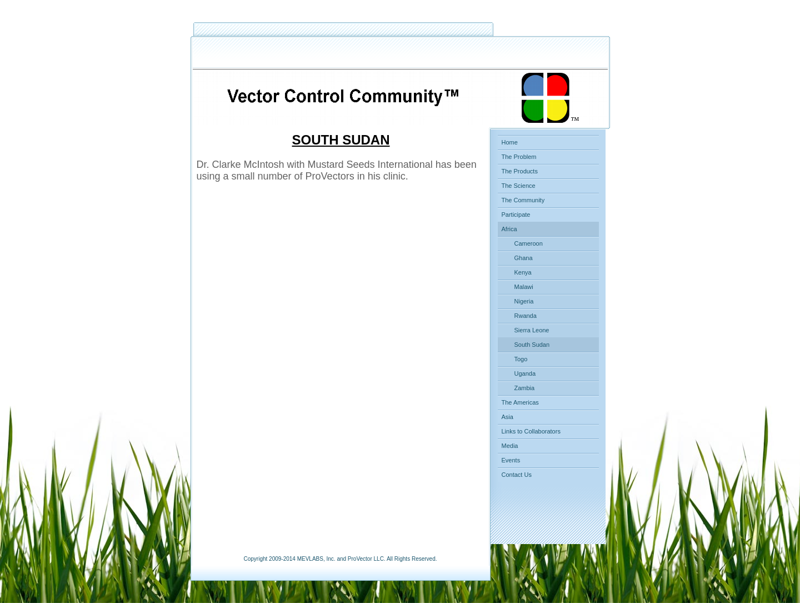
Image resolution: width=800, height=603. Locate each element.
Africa (509, 229)
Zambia (524, 388)
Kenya (523, 272)
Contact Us (517, 474)
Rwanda (525, 315)
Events (511, 460)
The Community (523, 200)
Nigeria (524, 301)
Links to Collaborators (531, 431)
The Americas (520, 402)
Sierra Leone (531, 330)
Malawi (523, 286)
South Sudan (532, 344)
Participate (516, 214)
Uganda (525, 373)
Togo (521, 359)
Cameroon (528, 243)
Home (510, 142)
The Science (519, 185)
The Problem (519, 156)
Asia (507, 416)
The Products (520, 171)
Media (510, 445)
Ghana (523, 258)
